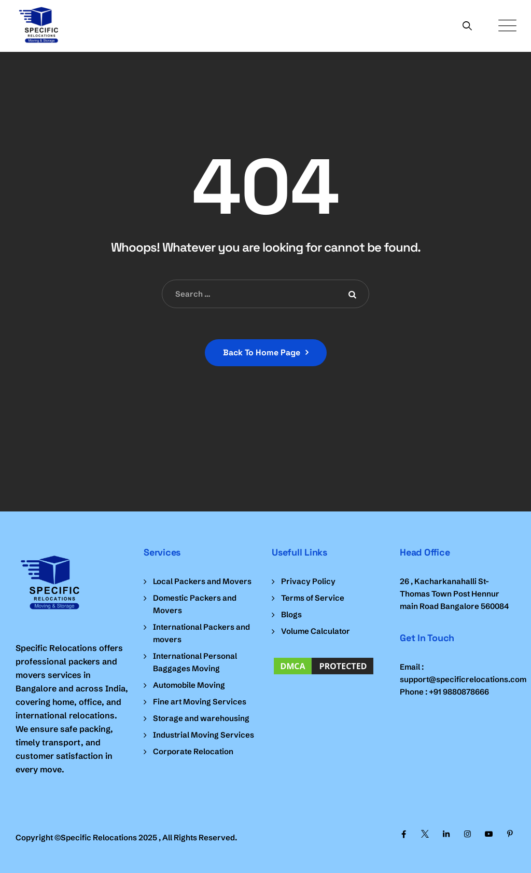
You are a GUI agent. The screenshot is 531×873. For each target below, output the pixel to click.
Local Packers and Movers (202, 581)
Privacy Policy (308, 581)
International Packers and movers (201, 633)
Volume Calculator (315, 631)
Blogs (291, 614)
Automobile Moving (189, 685)
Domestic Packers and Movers (194, 604)
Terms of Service (312, 598)
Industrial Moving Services (203, 735)
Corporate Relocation (193, 751)
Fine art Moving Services (199, 701)
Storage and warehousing (201, 718)
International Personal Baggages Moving (195, 662)
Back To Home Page (261, 352)
